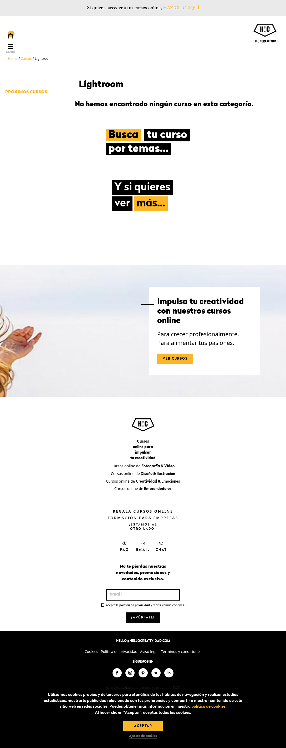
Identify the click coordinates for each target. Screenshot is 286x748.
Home (13, 58)
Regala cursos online (143, 511)
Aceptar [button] (143, 726)
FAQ (124, 546)
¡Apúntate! (143, 617)
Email (143, 546)
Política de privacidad (119, 651)
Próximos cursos (26, 92)
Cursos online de (142, 465)
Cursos (26, 58)
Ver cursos (175, 358)
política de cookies (208, 707)
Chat (161, 546)
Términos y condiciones (181, 651)
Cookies (91, 651)
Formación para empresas (143, 517)
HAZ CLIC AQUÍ (181, 7)
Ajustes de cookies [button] (143, 736)
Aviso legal (149, 651)
